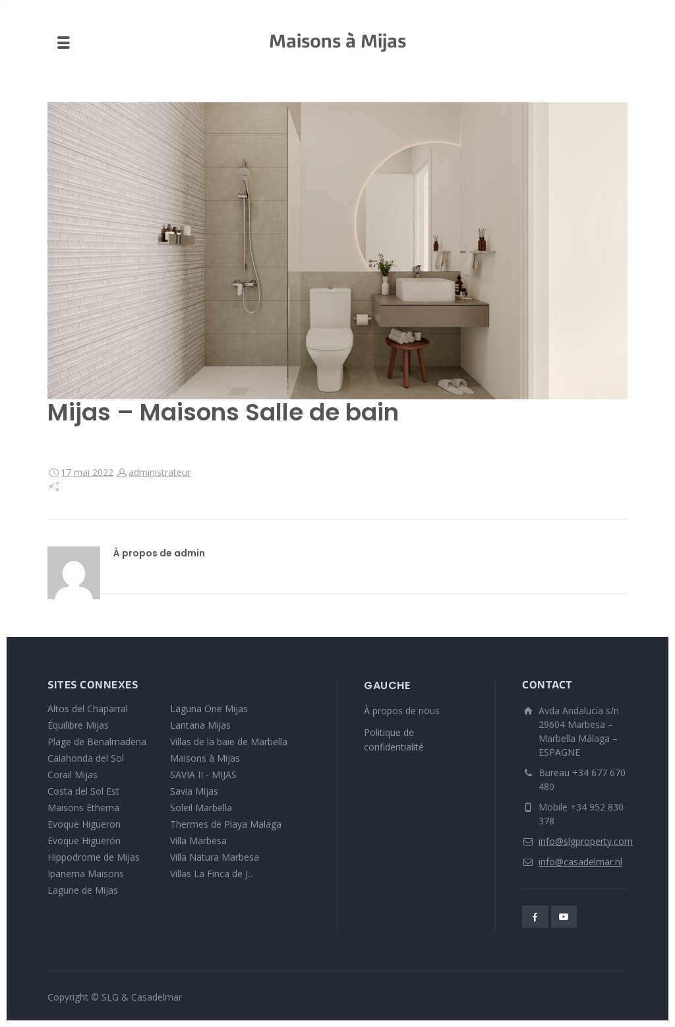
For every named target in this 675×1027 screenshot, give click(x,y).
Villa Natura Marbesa (214, 857)
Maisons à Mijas (205, 758)
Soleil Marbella (201, 807)
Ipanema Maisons (85, 873)
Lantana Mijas (200, 725)
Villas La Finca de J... (212, 873)
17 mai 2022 (87, 472)
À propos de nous (402, 710)
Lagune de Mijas (82, 890)
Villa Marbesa (198, 840)
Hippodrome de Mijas (93, 857)
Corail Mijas (72, 774)
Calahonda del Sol (85, 758)
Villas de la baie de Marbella (228, 741)
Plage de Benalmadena (96, 741)
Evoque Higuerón (84, 840)
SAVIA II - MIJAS (203, 774)
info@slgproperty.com (586, 841)
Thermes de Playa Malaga (225, 824)
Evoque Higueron (84, 824)
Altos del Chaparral (87, 708)
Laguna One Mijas (209, 708)
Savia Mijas (194, 791)
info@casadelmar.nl (580, 861)
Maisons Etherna (83, 807)
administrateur (160, 472)
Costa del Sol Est (83, 791)
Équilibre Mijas (78, 725)
